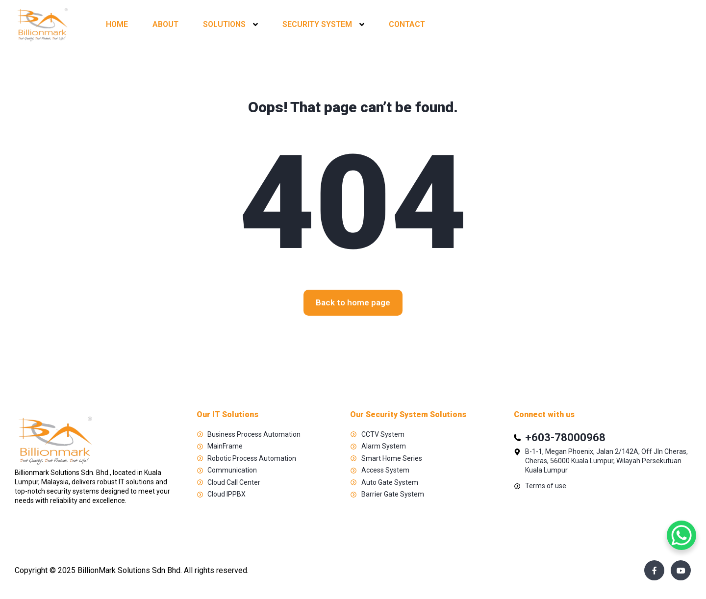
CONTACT (407, 24)
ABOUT (165, 24)
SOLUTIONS (224, 24)
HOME (117, 24)
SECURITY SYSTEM (317, 24)
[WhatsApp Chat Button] (681, 535)
